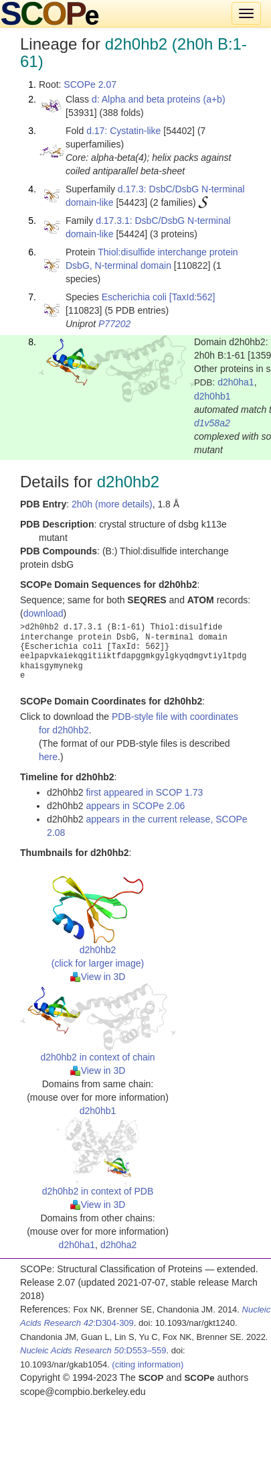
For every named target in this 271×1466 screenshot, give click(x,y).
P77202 (114, 323)
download (43, 613)
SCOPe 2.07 (90, 84)
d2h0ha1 (235, 382)
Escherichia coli (134, 297)
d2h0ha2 (118, 1244)
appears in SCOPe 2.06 (135, 805)
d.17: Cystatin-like (123, 130)
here (48, 756)
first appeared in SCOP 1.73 (144, 792)
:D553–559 (93, 1350)
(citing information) (147, 1364)
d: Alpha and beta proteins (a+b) (158, 99)
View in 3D (98, 976)
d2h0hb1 (212, 396)
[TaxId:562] (192, 297)
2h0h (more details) (112, 504)
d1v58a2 (212, 423)
